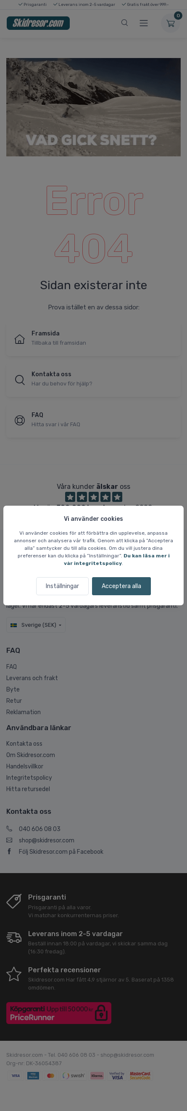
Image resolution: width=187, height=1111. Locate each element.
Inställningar (62, 586)
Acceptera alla (121, 586)
